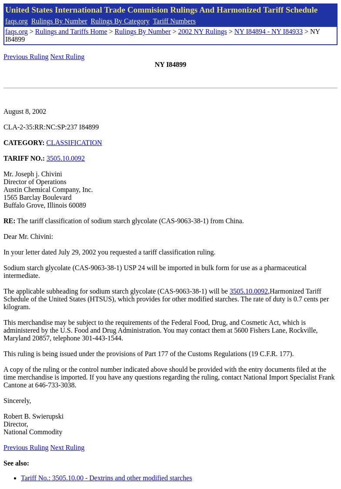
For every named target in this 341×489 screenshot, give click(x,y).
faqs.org (16, 21)
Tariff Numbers (174, 21)
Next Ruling (67, 56)
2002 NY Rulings (202, 31)
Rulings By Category (120, 21)
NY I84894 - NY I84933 (268, 31)
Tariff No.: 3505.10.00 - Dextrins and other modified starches (106, 478)
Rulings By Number (59, 21)
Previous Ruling (26, 56)
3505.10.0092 (66, 158)
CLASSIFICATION (74, 142)
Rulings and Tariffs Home (71, 31)
